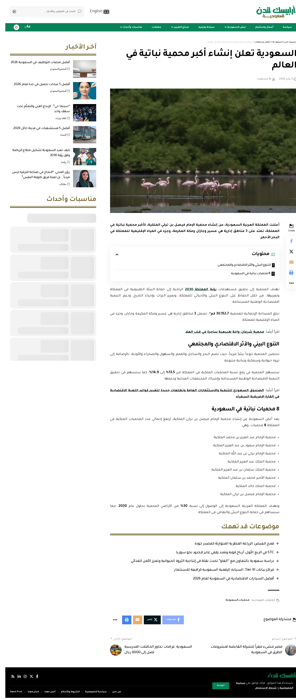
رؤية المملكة (195, 290)
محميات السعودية (231, 601)
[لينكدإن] (14, 678)
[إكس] (26, 678)
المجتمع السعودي (53, 65)
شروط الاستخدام (257, 688)
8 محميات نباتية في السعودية (244, 274)
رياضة (58, 158)
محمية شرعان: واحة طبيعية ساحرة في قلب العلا (218, 332)
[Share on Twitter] (285, 252)
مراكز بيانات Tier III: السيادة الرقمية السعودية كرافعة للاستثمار (218, 571)
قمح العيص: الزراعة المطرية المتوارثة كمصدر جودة (228, 544)
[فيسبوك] (32, 678)
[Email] (285, 263)
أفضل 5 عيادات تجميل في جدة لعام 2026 (36, 81)
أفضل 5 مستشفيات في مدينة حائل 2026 (36, 125)
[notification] (30, 27)
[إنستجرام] (20, 678)
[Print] (285, 274)
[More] (285, 285)
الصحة (58, 131)
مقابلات (57, 180)
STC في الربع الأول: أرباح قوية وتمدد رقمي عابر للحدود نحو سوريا (219, 553)
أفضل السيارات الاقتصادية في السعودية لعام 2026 (227, 579)
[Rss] (8, 678)
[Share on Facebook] (285, 241)
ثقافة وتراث (55, 114)
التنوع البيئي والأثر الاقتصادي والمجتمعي (237, 265)
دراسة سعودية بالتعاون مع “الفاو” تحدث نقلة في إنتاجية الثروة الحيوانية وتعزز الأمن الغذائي (196, 562)
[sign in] (37, 27)
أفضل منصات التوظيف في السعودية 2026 (35, 59)
